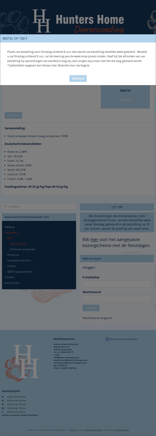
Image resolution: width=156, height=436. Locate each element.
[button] (78, 78)
